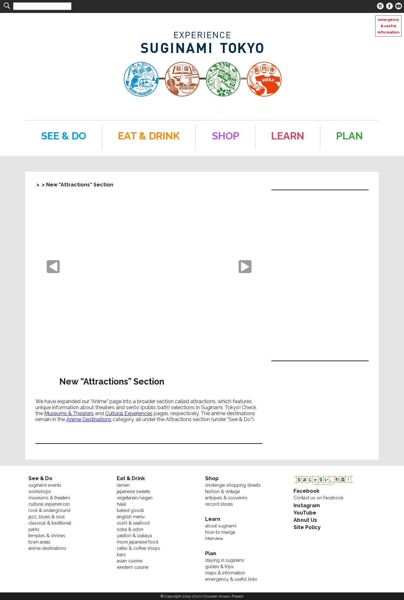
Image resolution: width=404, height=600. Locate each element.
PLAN (349, 136)
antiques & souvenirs (226, 497)
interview (214, 538)
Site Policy (307, 527)
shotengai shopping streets (233, 485)
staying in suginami (224, 560)
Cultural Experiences (128, 413)
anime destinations (47, 548)
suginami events (44, 485)
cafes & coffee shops (138, 548)
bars (121, 554)
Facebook (306, 491)
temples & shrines (46, 535)
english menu (131, 516)
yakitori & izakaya (134, 535)
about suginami (220, 525)
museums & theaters (49, 497)
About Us (305, 520)
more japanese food (137, 541)
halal (121, 504)
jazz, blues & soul (46, 516)
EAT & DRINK (149, 136)
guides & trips (219, 566)
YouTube (305, 513)
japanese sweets (133, 491)
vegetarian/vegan (134, 497)
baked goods (130, 510)
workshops (39, 491)
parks (33, 529)
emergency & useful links (231, 579)
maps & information (225, 572)
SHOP (225, 136)
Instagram (307, 506)
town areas (39, 541)
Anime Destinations (88, 419)
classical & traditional (49, 523)
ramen (123, 485)
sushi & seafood (133, 523)
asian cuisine (129, 560)
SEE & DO (63, 136)
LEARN (287, 136)
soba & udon (130, 529)
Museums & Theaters (69, 413)
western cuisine (132, 567)
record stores (219, 504)
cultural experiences (49, 504)
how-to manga (220, 532)
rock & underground (49, 510)
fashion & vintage (222, 491)
